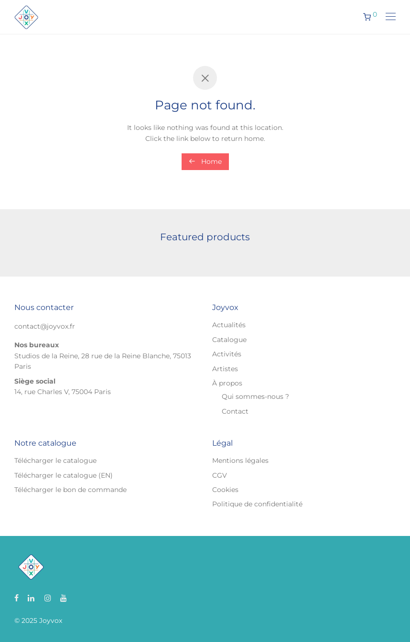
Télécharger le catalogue (55, 460)
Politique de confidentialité (257, 504)
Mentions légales (240, 460)
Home (205, 161)
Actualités (229, 325)
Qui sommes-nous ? (255, 396)
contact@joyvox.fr (44, 326)
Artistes (225, 368)
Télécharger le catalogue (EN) (63, 475)
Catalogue (229, 339)
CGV (219, 475)
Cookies (225, 489)
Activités (226, 354)
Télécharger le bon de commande (70, 489)
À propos (227, 383)
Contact (235, 411)
